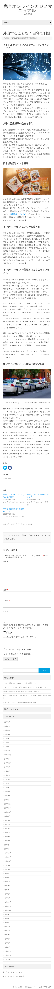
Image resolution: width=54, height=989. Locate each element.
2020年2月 (6, 845)
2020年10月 (7, 812)
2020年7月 (6, 824)
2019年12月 (7, 853)
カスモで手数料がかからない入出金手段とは (19, 683)
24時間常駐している (16, 214)
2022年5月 (6, 734)
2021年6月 (6, 779)
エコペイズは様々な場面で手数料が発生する (19, 702)
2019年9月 (6, 865)
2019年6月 (6, 877)
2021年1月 (6, 800)
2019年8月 (6, 869)
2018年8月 (6, 918)
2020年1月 (6, 849)
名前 (5, 590)
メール (6, 601)
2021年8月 (6, 771)
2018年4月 (6, 935)
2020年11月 (7, 808)
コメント (6, 561)
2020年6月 (6, 828)
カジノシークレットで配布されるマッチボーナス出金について (26, 687)
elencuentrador (16, 38)
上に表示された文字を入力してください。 (20, 637)
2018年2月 (6, 943)
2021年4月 (6, 787)
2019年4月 (6, 886)
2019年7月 (6, 873)
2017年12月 (7, 951)
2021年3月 (6, 792)
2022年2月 (6, 746)
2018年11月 (7, 906)
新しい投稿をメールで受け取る (18, 654)
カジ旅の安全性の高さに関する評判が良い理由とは (22, 691)
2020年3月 (6, 841)
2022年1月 (6, 751)
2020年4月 (6, 837)
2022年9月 (6, 722)
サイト (5, 611)
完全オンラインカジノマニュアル (27, 8)
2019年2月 (6, 894)
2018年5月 (6, 931)
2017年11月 (7, 955)
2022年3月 (6, 742)
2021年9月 (6, 767)
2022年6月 (6, 730)
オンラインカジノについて (22, 524)
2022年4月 (6, 738)
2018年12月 (7, 902)
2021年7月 (6, 775)
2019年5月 (6, 881)
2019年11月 (7, 857)
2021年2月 (6, 796)
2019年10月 (7, 861)
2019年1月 (6, 898)
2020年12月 (7, 804)
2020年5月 (6, 832)
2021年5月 (6, 783)
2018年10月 (7, 910)
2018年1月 (6, 947)
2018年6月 (6, 927)
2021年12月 (7, 755)
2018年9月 (6, 914)
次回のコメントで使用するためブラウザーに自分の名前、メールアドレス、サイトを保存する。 (26, 626)
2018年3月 (6, 939)
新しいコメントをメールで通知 (18, 650)
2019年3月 (6, 890)
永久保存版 (28, 14)
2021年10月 (7, 763)
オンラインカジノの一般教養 (13, 976)
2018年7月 (6, 922)
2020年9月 (6, 816)
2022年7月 (6, 726)
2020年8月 (6, 820)
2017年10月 (7, 959)
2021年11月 (7, 759)
